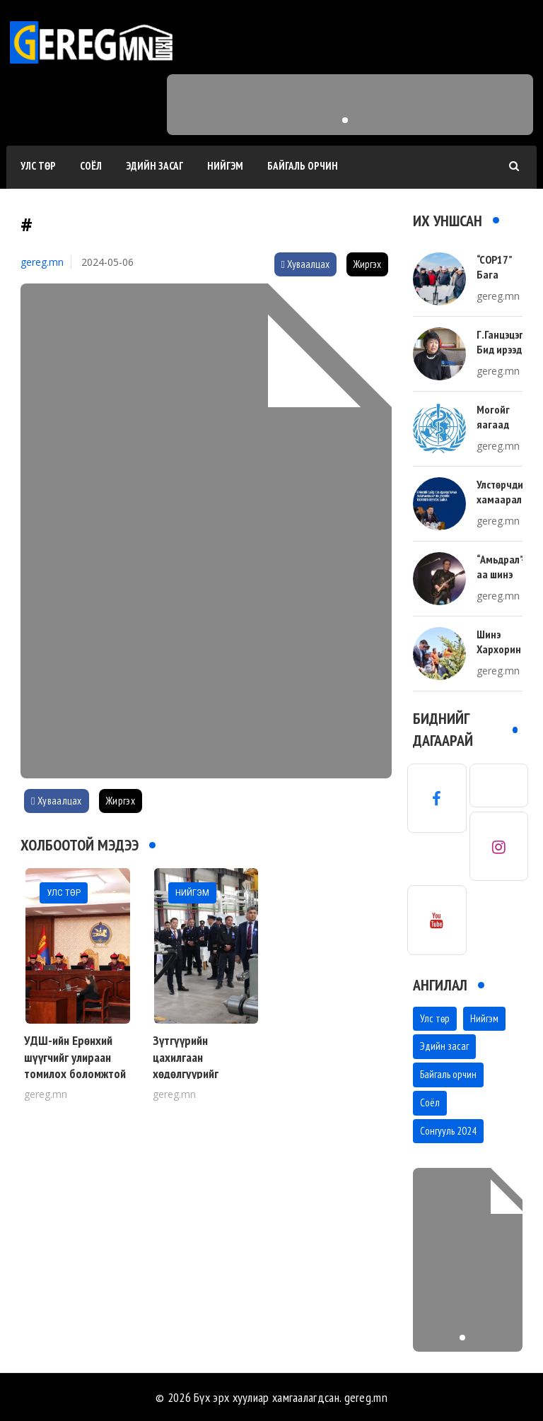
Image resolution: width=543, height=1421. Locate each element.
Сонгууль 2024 (448, 1131)
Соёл (91, 165)
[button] (345, 120)
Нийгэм (225, 165)
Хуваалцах (305, 264)
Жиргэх (367, 264)
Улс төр (38, 165)
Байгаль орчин (302, 165)
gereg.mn (42, 262)
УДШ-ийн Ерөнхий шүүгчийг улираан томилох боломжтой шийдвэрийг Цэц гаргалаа (75, 1073)
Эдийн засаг (154, 165)
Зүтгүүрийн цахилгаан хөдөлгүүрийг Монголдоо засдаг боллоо (198, 1073)
